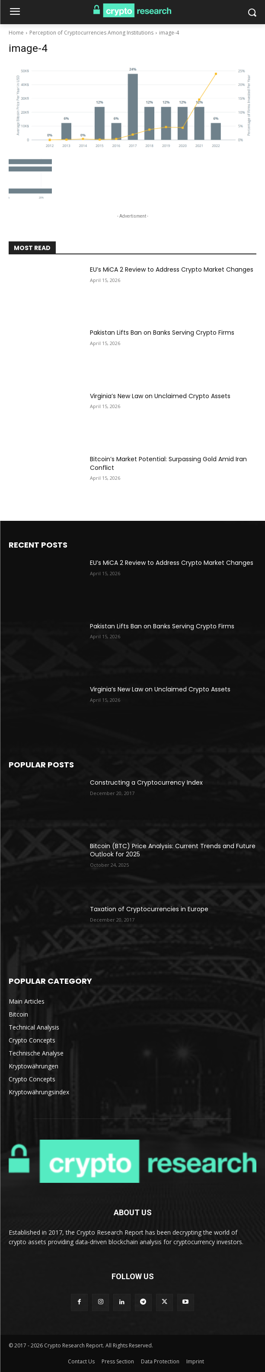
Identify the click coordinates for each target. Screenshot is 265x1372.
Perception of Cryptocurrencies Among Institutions (91, 32)
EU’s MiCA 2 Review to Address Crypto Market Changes (171, 269)
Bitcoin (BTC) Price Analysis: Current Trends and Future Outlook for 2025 (172, 850)
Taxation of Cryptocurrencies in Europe (149, 909)
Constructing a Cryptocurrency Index (146, 782)
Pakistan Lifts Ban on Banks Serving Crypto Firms (162, 332)
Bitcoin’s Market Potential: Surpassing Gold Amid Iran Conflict (168, 463)
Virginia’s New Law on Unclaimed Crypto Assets (160, 396)
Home (16, 32)
